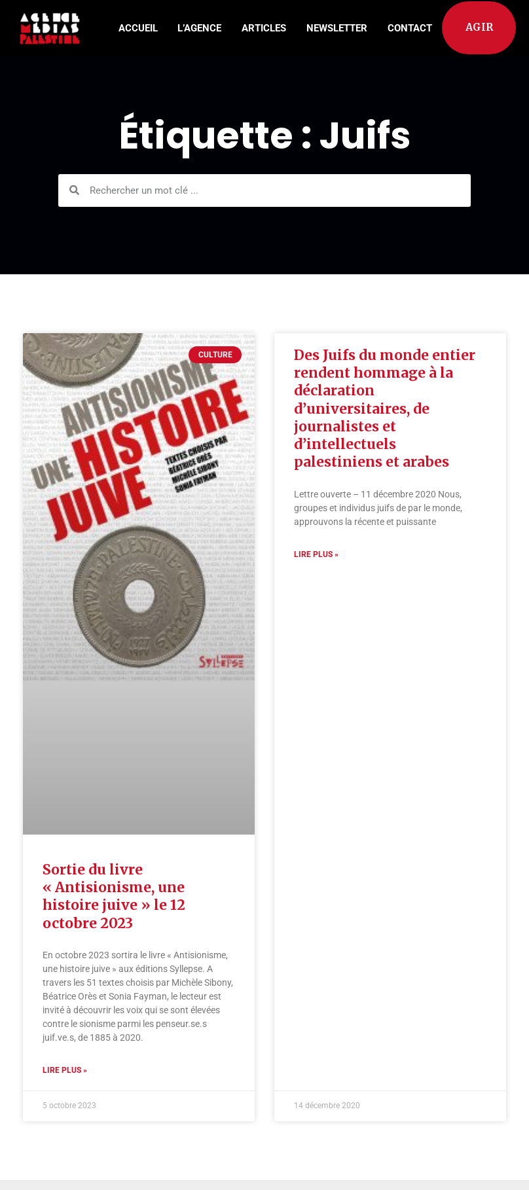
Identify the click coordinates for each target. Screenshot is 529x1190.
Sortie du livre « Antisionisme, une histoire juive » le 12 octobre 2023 (114, 896)
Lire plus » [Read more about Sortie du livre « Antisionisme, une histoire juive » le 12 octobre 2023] (65, 1070)
